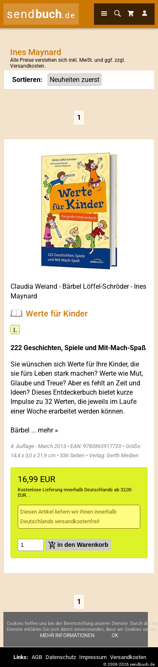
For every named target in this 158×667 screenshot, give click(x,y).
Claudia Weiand (34, 286)
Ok (115, 635)
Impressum (93, 657)
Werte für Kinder (57, 313)
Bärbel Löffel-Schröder (95, 286)
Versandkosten (27, 66)
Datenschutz (61, 657)
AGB (37, 657)
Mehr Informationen (67, 635)
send (41, 14)
